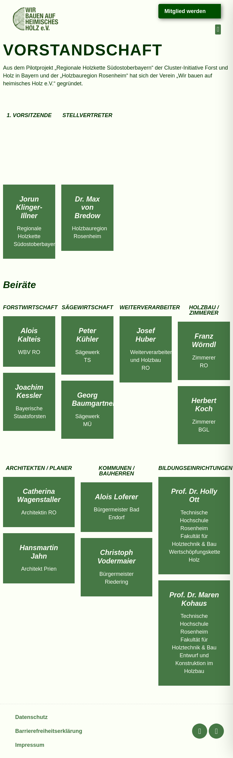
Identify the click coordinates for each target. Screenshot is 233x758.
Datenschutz (31, 717)
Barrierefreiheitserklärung (48, 731)
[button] (218, 29)
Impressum (29, 745)
